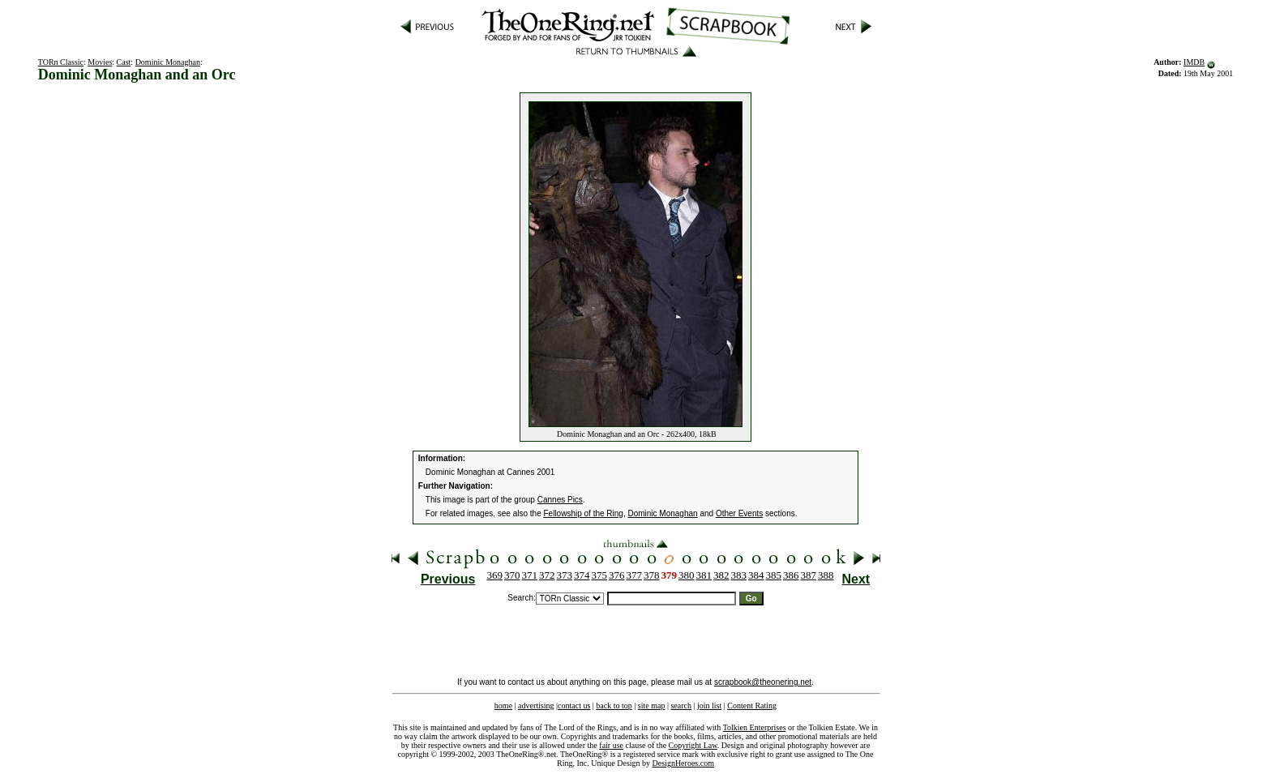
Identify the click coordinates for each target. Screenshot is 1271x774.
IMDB (1194, 62)
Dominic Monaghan (167, 62)
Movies (100, 62)
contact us (574, 705)
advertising (536, 705)
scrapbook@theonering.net (762, 682)
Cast (124, 62)
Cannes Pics (560, 499)
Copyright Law (693, 745)
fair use (611, 745)
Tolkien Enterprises (754, 727)
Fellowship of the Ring (583, 513)
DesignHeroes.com (683, 763)
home (503, 705)
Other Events (739, 513)
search (680, 705)
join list (709, 705)
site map (651, 705)
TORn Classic (60, 62)
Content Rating (752, 705)
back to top (613, 705)
